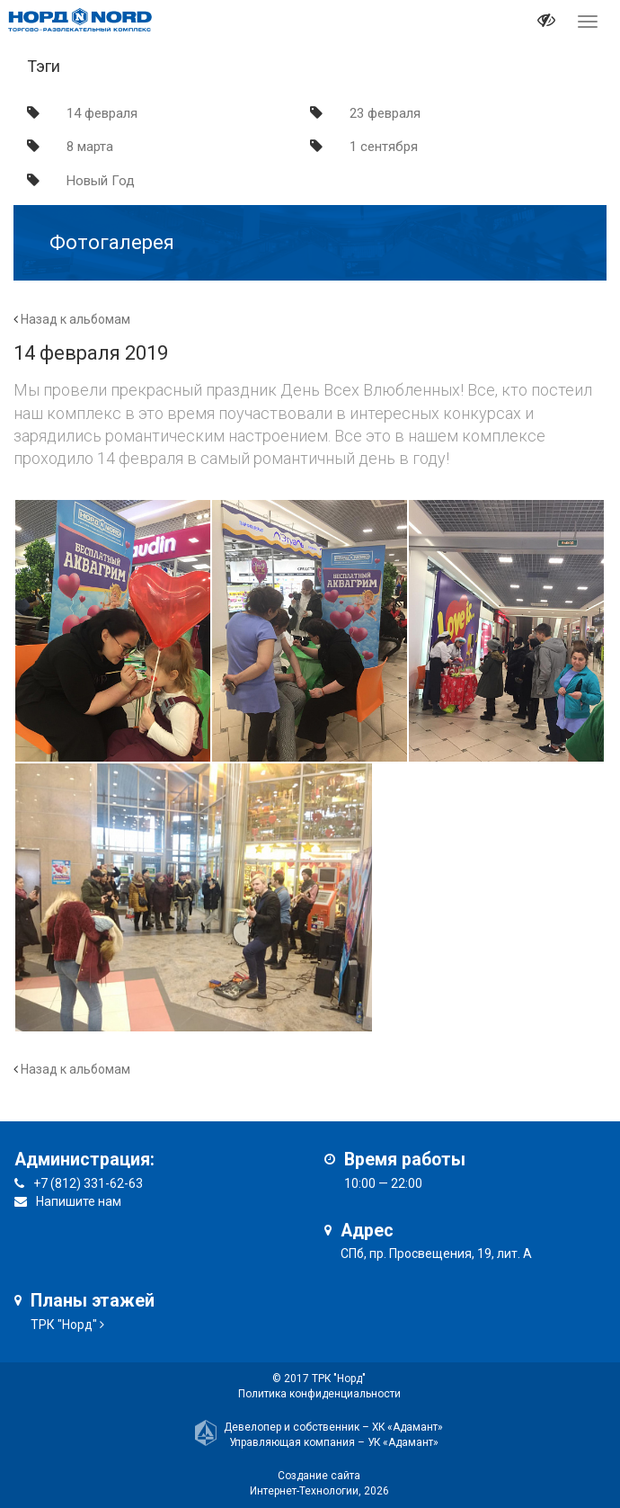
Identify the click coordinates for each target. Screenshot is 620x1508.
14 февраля (101, 113)
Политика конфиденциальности (319, 1394)
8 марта (89, 146)
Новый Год (100, 181)
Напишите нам (78, 1201)
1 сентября (384, 146)
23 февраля (385, 113)
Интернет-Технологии (304, 1491)
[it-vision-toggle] (546, 22)
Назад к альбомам (75, 319)
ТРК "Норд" (64, 1324)
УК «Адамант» (403, 1442)
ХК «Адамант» (407, 1427)
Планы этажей (93, 1300)
